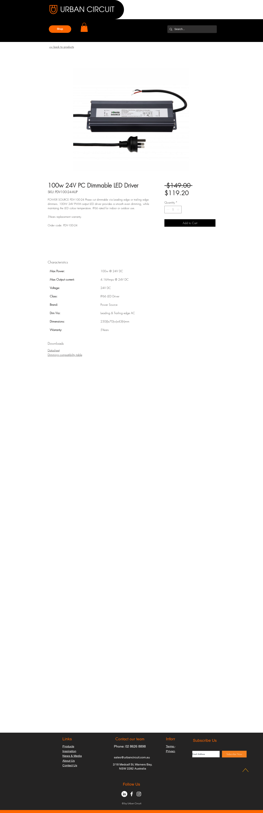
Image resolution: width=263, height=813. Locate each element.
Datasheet (54, 350)
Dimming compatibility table (65, 355)
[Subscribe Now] (234, 754)
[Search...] (191, 29)
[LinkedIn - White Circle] (124, 794)
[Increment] (178, 209)
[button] (60, 29)
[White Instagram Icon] (139, 794)
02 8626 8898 (135, 746)
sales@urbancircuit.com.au (132, 757)
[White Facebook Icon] (132, 794)
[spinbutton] (173, 209)
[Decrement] (167, 209)
